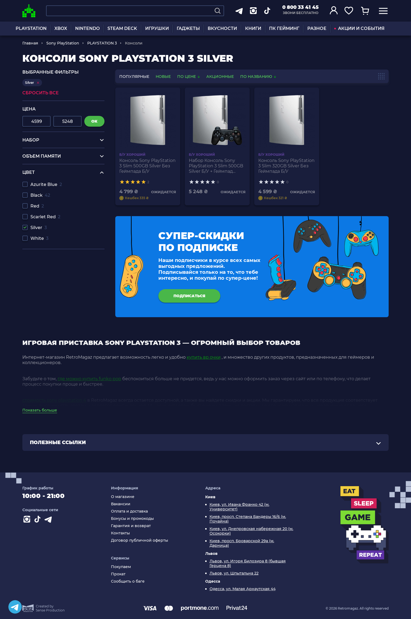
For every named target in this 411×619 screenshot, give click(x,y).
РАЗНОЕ (316, 28)
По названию (258, 76)
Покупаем (121, 567)
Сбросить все (40, 92)
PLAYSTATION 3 (102, 43)
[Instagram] (27, 520)
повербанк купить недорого (54, 262)
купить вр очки (204, 357)
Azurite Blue (46, 184)
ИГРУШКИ (157, 28)
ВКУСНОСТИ (222, 28)
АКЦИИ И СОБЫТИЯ (359, 28)
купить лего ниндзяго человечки (59, 272)
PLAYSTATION (31, 28)
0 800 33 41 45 (300, 7)
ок (94, 121)
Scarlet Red (45, 216)
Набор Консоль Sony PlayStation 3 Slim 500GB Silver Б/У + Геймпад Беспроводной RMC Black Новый (216, 166)
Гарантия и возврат (131, 526)
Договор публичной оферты (139, 540)
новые (163, 76)
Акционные (220, 76)
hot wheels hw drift (43, 277)
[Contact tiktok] (38, 520)
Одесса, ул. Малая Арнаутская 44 (243, 589)
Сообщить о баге (128, 581)
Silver (38, 227)
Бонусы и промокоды (132, 518)
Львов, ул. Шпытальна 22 (234, 573)
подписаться (189, 295)
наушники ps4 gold (43, 282)
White (39, 238)
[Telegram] (15, 607)
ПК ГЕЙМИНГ (284, 28)
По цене (189, 76)
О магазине (122, 496)
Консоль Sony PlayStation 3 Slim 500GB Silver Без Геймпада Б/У (147, 166)
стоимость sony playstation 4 (54, 400)
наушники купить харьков (51, 267)
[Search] (217, 10)
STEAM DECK (122, 28)
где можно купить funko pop (89, 378)
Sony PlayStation (62, 43)
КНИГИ (253, 28)
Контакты (120, 533)
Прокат (118, 574)
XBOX (60, 28)
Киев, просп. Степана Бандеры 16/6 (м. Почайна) (248, 519)
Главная (30, 43)
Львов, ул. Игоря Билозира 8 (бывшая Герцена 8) (248, 563)
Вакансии (120, 504)
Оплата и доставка (129, 511)
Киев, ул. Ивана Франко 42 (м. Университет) (239, 506)
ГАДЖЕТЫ (188, 28)
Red (37, 206)
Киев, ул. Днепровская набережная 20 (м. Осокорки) (251, 531)
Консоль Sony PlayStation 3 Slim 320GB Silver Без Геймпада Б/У (286, 166)
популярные (134, 76)
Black (40, 195)
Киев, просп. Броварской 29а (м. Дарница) (242, 543)
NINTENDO (87, 28)
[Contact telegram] (49, 520)
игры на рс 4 (36, 257)
